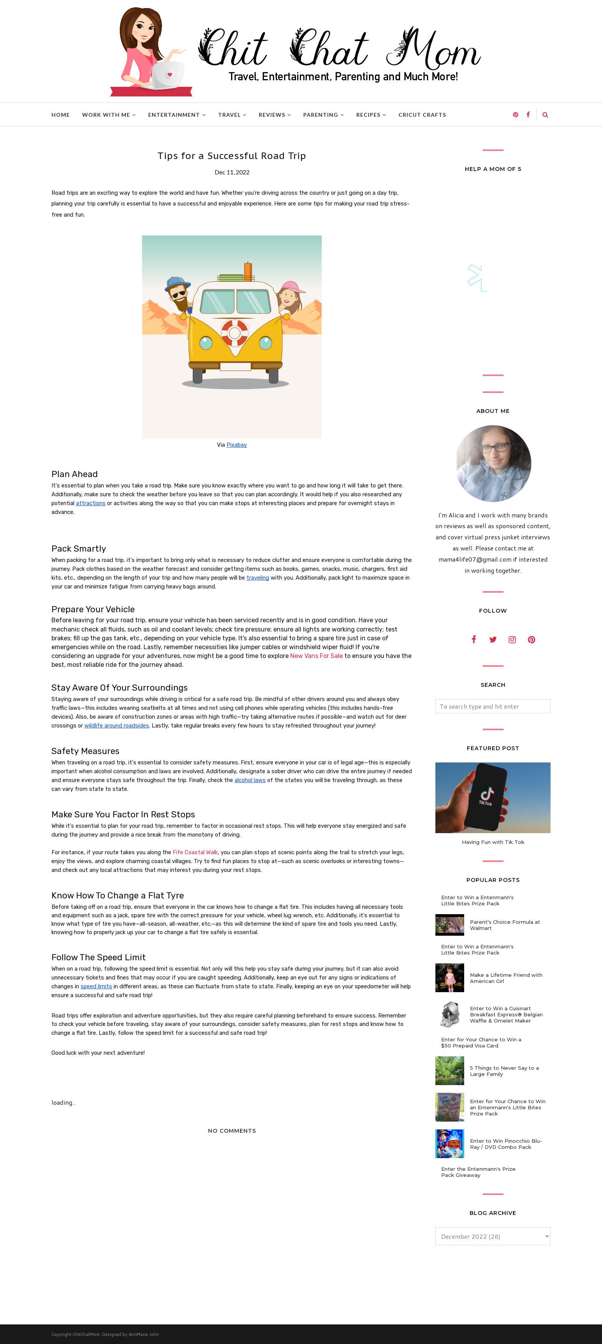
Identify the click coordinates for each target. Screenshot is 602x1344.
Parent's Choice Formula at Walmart (505, 925)
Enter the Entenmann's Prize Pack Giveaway (478, 1172)
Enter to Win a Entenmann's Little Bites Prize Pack (477, 900)
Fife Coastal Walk (195, 852)
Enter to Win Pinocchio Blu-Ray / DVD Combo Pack (506, 1144)
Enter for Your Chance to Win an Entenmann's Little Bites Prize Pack (508, 1107)
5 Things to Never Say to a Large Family (504, 1071)
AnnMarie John (144, 1334)
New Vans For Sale (316, 656)
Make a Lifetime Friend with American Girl (506, 978)
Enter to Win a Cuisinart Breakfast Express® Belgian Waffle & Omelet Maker (506, 1014)
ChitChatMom (86, 1334)
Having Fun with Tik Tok (493, 842)
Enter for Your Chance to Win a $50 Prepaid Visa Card (481, 1042)
